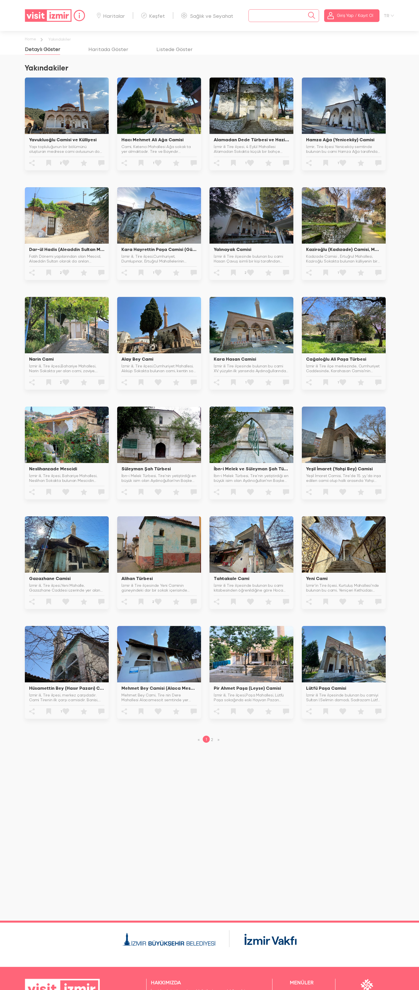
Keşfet (153, 15)
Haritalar (111, 15)
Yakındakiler (59, 39)
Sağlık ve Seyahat (207, 15)
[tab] (42, 49)
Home (30, 38)
